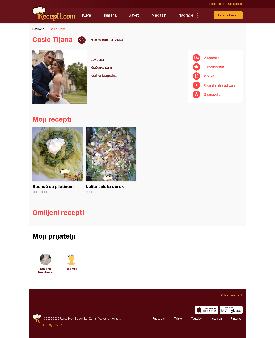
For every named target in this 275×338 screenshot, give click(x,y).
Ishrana (110, 15)
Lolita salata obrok (111, 160)
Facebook (159, 318)
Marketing (104, 318)
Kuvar (87, 15)
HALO (58, 325)
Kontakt (116, 318)
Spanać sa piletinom (57, 160)
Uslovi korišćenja (86, 318)
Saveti (134, 15)
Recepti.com (54, 13)
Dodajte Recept (228, 15)
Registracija (216, 3)
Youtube (196, 318)
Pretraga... (204, 15)
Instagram (216, 318)
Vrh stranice (230, 295)
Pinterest (237, 318)
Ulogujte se (235, 3)
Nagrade (185, 15)
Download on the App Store (206, 310)
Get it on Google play (231, 310)
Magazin (158, 15)
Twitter (178, 318)
